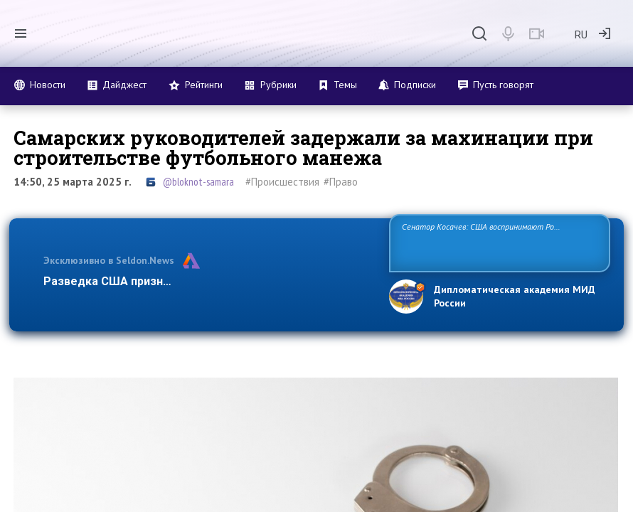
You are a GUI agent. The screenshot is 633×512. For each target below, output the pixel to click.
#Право (341, 181)
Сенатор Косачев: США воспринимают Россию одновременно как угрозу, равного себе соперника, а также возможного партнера (496, 242)
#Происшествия (282, 181)
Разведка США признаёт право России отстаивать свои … (206, 281)
